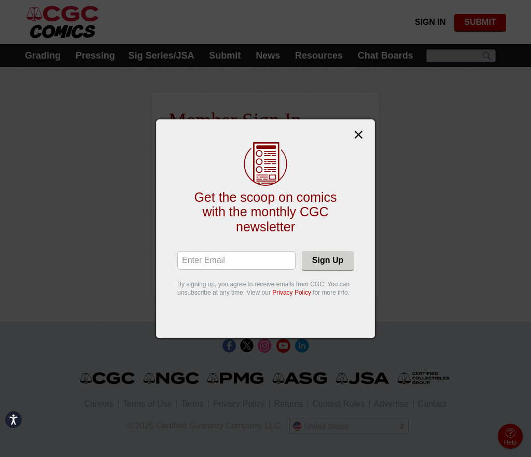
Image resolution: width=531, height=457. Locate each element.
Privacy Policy (291, 292)
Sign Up (327, 260)
